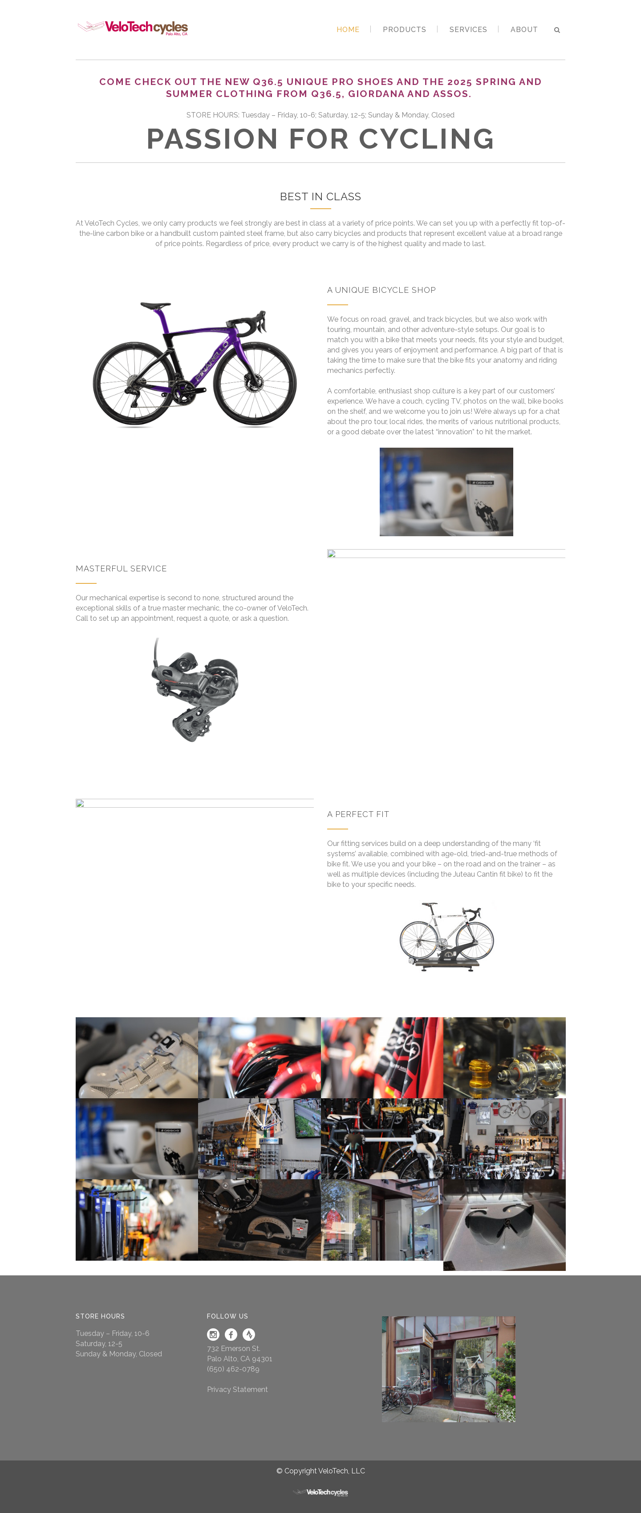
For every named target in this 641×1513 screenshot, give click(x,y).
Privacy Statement (237, 1389)
